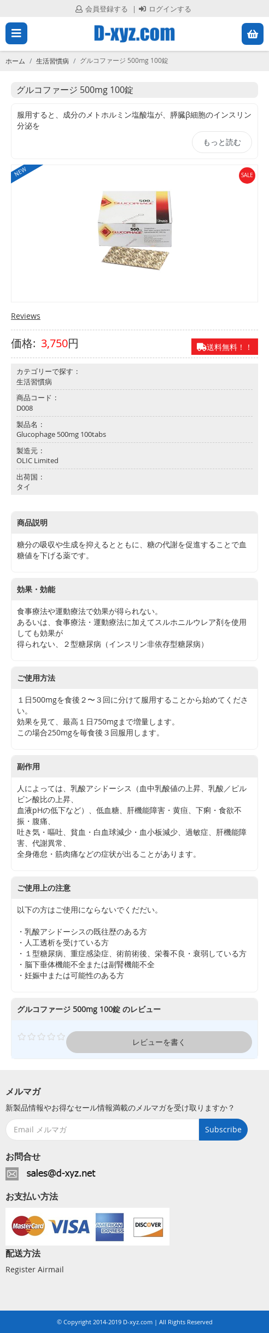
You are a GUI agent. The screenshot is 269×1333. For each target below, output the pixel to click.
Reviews (25, 316)
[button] (253, 34)
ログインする (165, 9)
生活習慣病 (52, 60)
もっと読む (222, 142)
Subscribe (223, 1129)
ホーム (15, 60)
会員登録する (101, 9)
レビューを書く (159, 1042)
